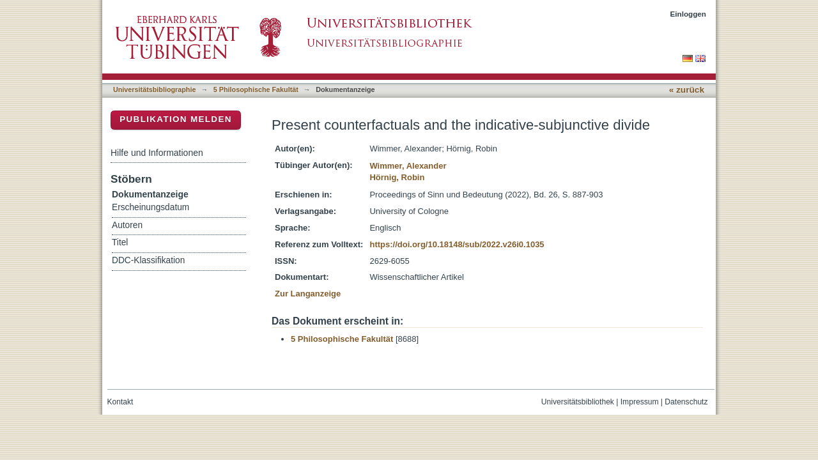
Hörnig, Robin (396, 177)
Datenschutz (686, 401)
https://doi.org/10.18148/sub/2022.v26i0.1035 (456, 244)
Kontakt (120, 401)
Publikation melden (176, 119)
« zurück (686, 90)
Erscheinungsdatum (150, 207)
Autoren (127, 225)
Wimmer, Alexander (407, 166)
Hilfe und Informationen (157, 153)
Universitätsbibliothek (577, 401)
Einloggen (688, 14)
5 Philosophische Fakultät (255, 89)
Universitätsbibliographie (154, 89)
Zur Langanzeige (308, 293)
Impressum (640, 401)
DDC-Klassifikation (148, 260)
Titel (120, 242)
